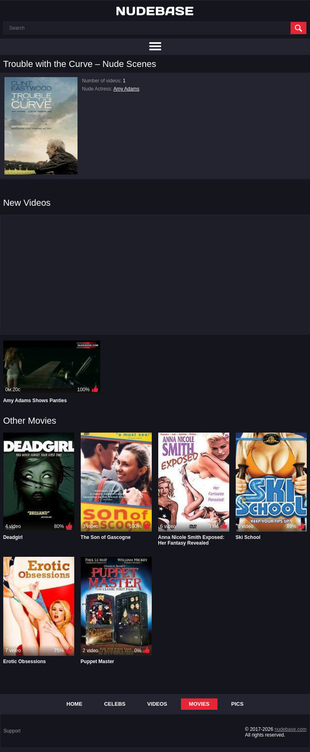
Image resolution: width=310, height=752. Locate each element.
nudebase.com (291, 729)
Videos (157, 704)
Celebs (114, 704)
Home (74, 704)
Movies (199, 704)
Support (12, 731)
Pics (237, 704)
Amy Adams (126, 89)
